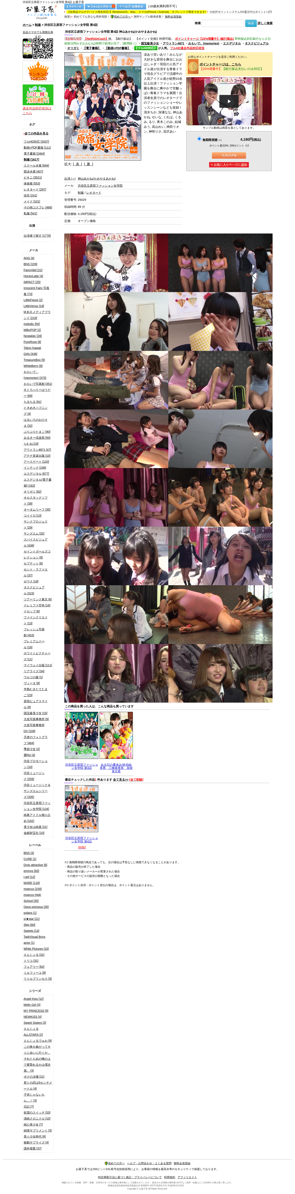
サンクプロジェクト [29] (36, 524)
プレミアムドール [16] (34, 644)
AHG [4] (29, 258)
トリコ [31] (31, 960)
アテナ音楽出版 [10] (37, 455)
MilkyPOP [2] (32, 330)
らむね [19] (31, 443)
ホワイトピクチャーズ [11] (37, 656)
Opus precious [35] (36, 907)
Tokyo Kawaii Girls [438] (32, 351)
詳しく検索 (265, 23)
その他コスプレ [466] (38, 207)
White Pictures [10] (36, 948)
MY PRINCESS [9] (36, 1010)
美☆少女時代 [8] (35, 1136)
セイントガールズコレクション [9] (37, 554)
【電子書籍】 (92, 48)
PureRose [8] (32, 342)
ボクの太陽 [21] (34, 1076)
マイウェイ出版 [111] (38, 665)
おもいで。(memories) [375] (35, 375)
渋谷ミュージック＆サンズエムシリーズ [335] (37, 791)
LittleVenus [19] (34, 306)
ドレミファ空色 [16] (37, 605)
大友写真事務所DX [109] (34, 728)
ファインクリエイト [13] (36, 620)
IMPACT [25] (32, 282)
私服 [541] (30, 213)
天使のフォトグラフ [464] (36, 740)
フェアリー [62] (34, 966)
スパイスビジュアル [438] (36, 542)
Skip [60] (29, 925)
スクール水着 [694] (36, 165)
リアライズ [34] (34, 671)
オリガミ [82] (32, 491)
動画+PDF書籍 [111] (37, 147)
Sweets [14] (31, 930)
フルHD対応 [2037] (36, 141)
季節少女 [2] (32, 749)
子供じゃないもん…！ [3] (34, 1097)
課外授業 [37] (32, 1148)
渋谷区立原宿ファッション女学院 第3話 (81, 766)
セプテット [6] (33, 563)
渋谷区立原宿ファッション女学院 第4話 (81, 839)
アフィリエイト (187, 1177)
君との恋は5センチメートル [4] (38, 1085)
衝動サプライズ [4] (36, 1142)
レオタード (93, 192)
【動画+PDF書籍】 (117, 48)
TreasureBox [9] (34, 360)
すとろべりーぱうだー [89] (37, 393)
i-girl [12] (29, 877)
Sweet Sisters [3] (35, 1022)
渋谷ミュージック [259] (34, 776)
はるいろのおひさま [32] (36, 422)
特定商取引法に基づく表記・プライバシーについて (130, 1177)
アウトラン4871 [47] (37, 449)
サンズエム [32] (34, 533)
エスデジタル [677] (36, 473)
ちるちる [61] (32, 401)
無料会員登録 (173, 16)
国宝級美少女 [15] (35, 713)
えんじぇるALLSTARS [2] (33, 1031)
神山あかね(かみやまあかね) (97, 178)
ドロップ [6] (32, 611)
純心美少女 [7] (33, 1124)
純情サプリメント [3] (38, 1130)
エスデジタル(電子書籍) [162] (38, 482)
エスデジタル (232, 43)
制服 (38, 25)
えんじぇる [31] (34, 954)
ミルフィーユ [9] (35, 972)
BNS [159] (30, 264)
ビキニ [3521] (33, 177)
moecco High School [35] (32, 898)
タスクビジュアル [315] (34, 590)
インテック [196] (35, 467)
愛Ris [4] (29, 755)
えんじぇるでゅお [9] (38, 1040)
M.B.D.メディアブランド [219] (37, 315)
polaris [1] (30, 913)
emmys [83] (31, 871)
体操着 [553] (32, 183)
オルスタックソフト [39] (36, 500)
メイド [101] (32, 201)
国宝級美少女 (150, 43)
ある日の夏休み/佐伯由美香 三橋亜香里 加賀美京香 (116, 768)
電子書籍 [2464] (34, 153)
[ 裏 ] (88, 164)
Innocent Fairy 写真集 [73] (37, 291)
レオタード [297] (35, 189)
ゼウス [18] (31, 581)
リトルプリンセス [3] (38, 978)
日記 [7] (29, 1106)
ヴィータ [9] (32, 683)
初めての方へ (121, 16)
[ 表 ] (77, 164)
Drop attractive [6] (35, 865)
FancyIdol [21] (33, 270)
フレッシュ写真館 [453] (34, 632)
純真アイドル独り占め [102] (37, 818)
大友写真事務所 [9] (36, 719)
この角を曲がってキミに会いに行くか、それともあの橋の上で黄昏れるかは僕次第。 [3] (37, 1058)
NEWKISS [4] (33, 1016)
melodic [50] (32, 324)
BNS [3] (29, 853)
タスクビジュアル (257, 43)
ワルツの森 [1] (33, 677)
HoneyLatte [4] (33, 276)
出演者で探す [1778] (37, 235)
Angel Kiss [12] (34, 998)
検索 (198, 23)
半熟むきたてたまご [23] (36, 692)
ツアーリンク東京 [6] (38, 599)
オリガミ (73, 48)
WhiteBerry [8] (33, 366)
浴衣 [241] (30, 195)
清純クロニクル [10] (37, 1118)
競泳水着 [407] (33, 171)
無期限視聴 (212, 140)
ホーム (27, 25)
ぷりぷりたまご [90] (37, 431)
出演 (69, 178)
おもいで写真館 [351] (38, 384)
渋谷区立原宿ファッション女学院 (100, 185)
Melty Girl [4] (32, 1004)
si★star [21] (32, 919)
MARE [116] (32, 883)
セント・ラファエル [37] (36, 572)
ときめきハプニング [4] (36, 410)
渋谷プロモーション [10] (36, 764)
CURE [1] (30, 859)
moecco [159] (33, 889)
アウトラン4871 (173, 43)
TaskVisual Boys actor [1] (34, 939)
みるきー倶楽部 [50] (37, 437)
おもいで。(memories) (203, 43)
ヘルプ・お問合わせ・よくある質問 (149, 1163)
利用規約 (169, 1177)
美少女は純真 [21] (35, 827)
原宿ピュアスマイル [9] (36, 704)
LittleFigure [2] (33, 300)
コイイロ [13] (32, 515)
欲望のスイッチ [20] (37, 1112)
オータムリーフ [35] (37, 509)
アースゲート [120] (36, 461)
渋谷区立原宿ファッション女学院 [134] (37, 806)
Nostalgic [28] (33, 336)
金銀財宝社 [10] (34, 833)
